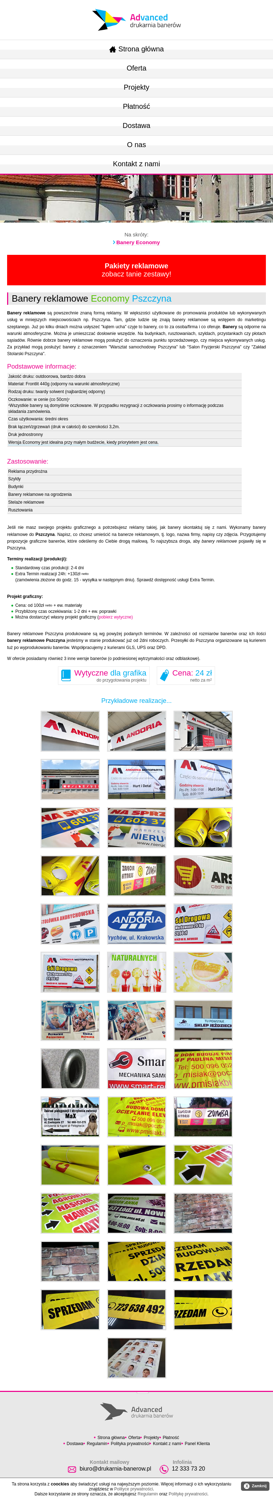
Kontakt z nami (136, 164)
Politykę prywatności (187, 1493)
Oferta (136, 68)
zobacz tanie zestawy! (136, 270)
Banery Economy (138, 242)
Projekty (136, 87)
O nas (136, 145)
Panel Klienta (197, 1443)
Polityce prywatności (133, 1489)
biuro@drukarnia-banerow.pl (115, 1469)
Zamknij (255, 1486)
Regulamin (97, 1443)
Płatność (136, 106)
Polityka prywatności (130, 1443)
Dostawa (136, 125)
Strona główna (136, 49)
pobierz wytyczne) (116, 617)
